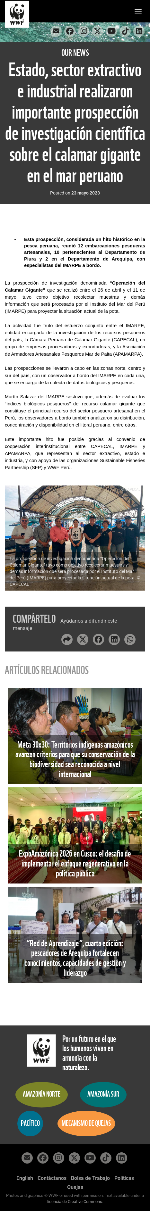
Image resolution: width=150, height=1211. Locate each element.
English (24, 1178)
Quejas (75, 1187)
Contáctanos (52, 1178)
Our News (75, 52)
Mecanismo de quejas (86, 1123)
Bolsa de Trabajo (90, 1178)
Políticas (124, 1178)
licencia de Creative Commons (74, 1201)
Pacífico (30, 1123)
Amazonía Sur (103, 1094)
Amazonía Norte (41, 1094)
